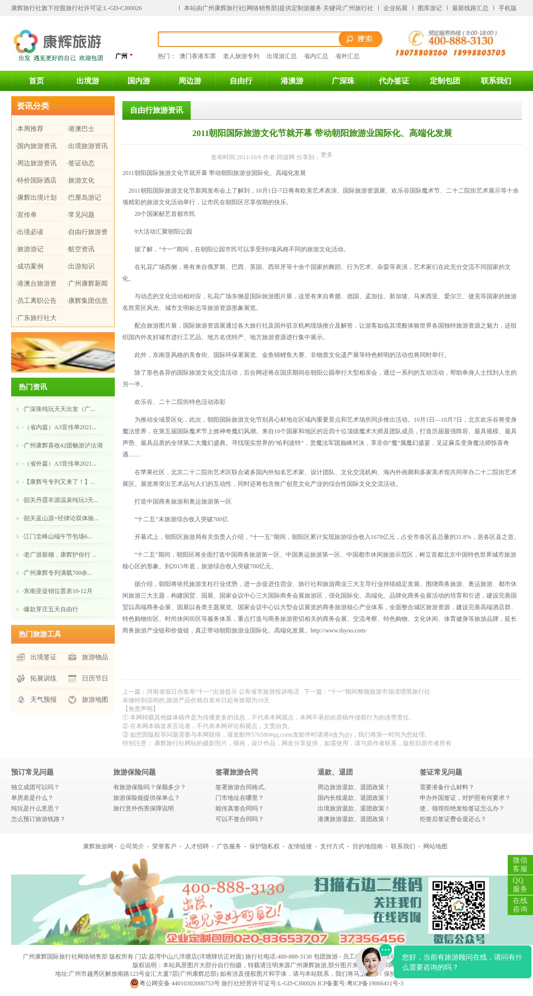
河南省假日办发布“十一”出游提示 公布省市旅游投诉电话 (223, 691)
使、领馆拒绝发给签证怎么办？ (462, 808)
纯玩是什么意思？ (35, 808)
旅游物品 (95, 657)
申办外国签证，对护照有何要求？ (465, 797)
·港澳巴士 (81, 128)
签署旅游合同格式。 (242, 787)
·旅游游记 (29, 249)
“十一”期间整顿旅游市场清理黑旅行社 (379, 691)
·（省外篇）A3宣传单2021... (59, 463)
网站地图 (435, 846)
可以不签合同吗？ (239, 819)
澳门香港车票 (198, 56)
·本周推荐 (29, 128)
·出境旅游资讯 (87, 146)
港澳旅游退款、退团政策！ (354, 819)
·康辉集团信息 (87, 300)
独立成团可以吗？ (35, 787)
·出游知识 (81, 266)
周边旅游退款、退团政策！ (354, 787)
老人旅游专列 (241, 56)
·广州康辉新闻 (87, 283)
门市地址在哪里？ (239, 797)
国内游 (138, 81)
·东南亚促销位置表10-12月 (57, 591)
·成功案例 (29, 266)
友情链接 (300, 846)
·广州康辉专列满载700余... (57, 572)
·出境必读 (29, 232)
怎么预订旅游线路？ (38, 819)
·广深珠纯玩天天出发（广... (58, 409)
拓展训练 (43, 678)
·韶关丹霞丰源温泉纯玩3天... (60, 500)
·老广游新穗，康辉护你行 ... (59, 554)
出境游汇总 (281, 56)
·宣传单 (26, 214)
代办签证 (394, 81)
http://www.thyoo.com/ (338, 630)
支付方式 (332, 846)
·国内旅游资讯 (36, 146)
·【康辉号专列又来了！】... (58, 481)
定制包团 (445, 81)
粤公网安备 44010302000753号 (174, 983)
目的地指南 (367, 846)
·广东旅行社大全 (36, 320)
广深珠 (343, 81)
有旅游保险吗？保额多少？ (149, 787)
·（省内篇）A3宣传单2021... (59, 427)
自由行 (241, 81)
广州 (124, 56)
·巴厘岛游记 (84, 197)
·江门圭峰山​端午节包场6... (57, 536)
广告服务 (229, 846)
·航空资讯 (81, 249)
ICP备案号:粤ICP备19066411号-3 (361, 983)
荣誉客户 (164, 846)
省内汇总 (316, 56)
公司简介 (132, 846)
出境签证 (43, 657)
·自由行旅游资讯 (87, 234)
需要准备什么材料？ (447, 787)
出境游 (87, 81)
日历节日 (95, 678)
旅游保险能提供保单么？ (146, 797)
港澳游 (292, 81)
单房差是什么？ (32, 797)
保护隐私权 (264, 846)
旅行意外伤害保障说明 (143, 808)
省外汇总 (347, 56)
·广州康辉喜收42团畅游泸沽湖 (62, 445)
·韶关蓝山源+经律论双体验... (60, 518)
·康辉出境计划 (36, 197)
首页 (36, 81)
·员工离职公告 (36, 300)
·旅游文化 (81, 180)
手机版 (508, 8)
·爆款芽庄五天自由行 (50, 609)
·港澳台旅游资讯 (36, 286)
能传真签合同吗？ (239, 808)
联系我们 (496, 81)
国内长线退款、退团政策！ (354, 797)
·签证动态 (81, 163)
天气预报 (43, 699)
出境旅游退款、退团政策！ (354, 808)
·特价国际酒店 (36, 180)
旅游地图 (95, 699)
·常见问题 (81, 214)
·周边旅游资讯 (36, 163)
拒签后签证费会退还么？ (453, 819)
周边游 (190, 81)
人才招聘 (197, 846)
